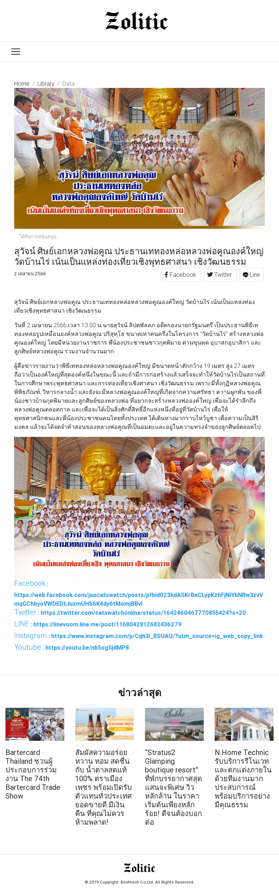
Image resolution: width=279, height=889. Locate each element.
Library (45, 83)
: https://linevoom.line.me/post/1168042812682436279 (98, 624)
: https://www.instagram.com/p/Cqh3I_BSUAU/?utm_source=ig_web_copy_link (138, 635)
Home (21, 83)
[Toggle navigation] (15, 51)
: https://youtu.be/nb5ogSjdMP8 (71, 647)
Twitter (220, 274)
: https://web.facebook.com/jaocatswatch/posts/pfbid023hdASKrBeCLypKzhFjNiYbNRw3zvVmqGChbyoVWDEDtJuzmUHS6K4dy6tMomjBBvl (138, 593)
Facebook (181, 274)
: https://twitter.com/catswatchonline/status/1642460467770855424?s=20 (130, 612)
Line (251, 274)
